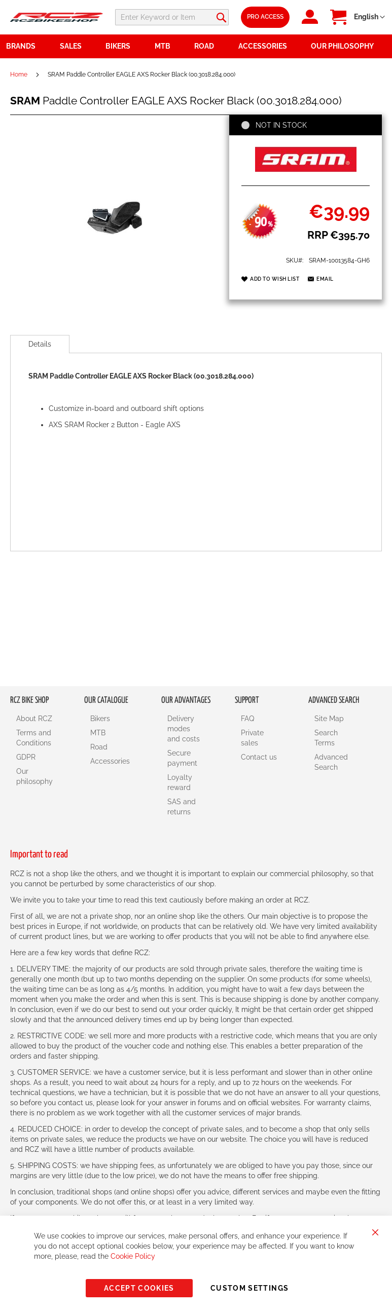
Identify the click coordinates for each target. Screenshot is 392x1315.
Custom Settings (249, 1288)
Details (39, 344)
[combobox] (203, 17)
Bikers (100, 719)
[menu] (196, 46)
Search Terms (326, 738)
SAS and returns (181, 807)
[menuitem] (77, 46)
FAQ (247, 719)
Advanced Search (331, 762)
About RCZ (34, 719)
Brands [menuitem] (20, 46)
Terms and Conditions (33, 738)
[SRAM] (306, 174)
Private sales (252, 738)
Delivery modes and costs (183, 729)
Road (99, 747)
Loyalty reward (179, 782)
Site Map (329, 719)
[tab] (39, 344)
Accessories (110, 761)
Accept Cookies (139, 1288)
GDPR (25, 757)
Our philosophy (34, 776)
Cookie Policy (133, 1256)
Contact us (259, 757)
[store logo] (56, 17)
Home (18, 74)
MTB (97, 733)
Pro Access (300, 16)
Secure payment (182, 758)
